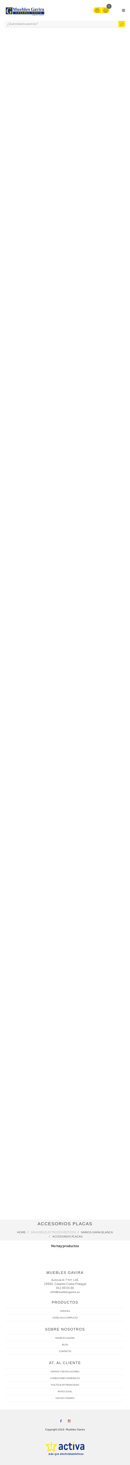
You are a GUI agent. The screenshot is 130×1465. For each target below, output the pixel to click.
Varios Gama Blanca (97, 1232)
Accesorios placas (67, 1236)
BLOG (65, 1344)
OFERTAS (65, 1311)
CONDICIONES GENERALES (65, 1378)
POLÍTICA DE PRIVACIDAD (65, 1384)
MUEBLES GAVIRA (65, 1338)
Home (21, 1232)
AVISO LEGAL (65, 1391)
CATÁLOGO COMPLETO (65, 1317)
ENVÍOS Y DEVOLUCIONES (65, 1371)
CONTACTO (65, 1351)
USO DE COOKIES (65, 1398)
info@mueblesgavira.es (65, 1292)
